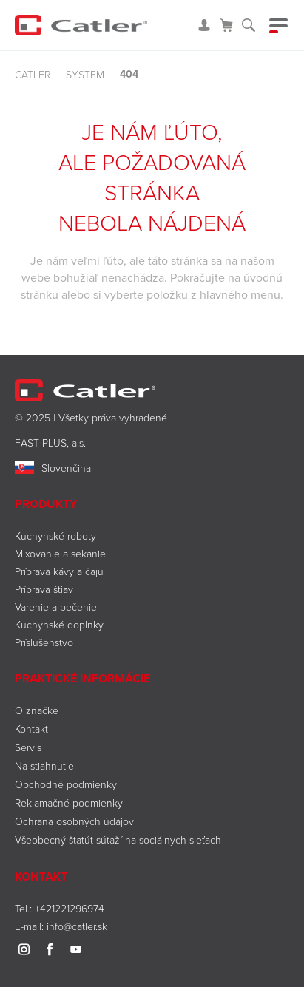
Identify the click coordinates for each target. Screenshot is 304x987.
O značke (36, 710)
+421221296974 (69, 908)
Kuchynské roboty (55, 536)
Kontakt (31, 729)
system (85, 74)
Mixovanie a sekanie (60, 553)
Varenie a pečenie (56, 607)
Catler (32, 74)
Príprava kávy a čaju (59, 571)
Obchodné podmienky (66, 784)
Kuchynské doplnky (59, 624)
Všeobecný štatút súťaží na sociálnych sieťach (118, 839)
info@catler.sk (77, 926)
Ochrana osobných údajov (74, 821)
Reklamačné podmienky (69, 803)
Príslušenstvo (44, 642)
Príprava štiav (44, 589)
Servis (28, 747)
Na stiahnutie (44, 766)
